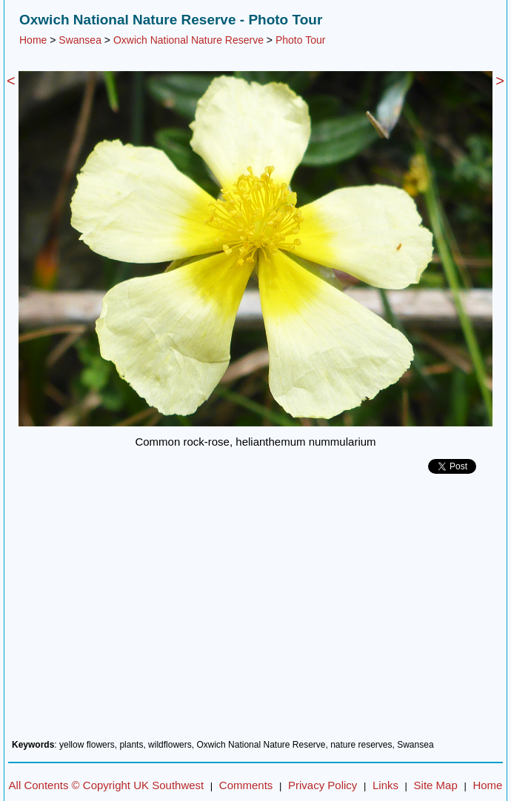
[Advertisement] (255, 612)
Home (33, 40)
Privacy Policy (322, 785)
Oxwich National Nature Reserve (188, 40)
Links (385, 785)
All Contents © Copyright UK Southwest (106, 785)
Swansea (80, 40)
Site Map (436, 785)
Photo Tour (300, 40)
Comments (246, 785)
